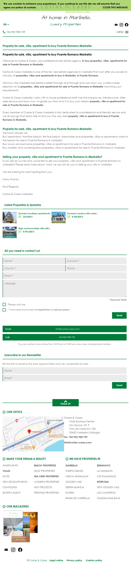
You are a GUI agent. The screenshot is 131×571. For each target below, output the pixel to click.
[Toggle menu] (117, 32)
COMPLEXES (10, 487)
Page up (66, 402)
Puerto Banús (74, 470)
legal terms (44, 309)
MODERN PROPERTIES (46, 481)
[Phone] (96, 268)
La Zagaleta (105, 470)
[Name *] (33, 261)
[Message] (65, 288)
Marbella (72, 465)
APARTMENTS (10, 465)
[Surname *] (96, 261)
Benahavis (103, 465)
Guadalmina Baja (108, 498)
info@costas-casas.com (78, 442)
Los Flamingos (106, 476)
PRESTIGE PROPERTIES (46, 492)
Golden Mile (74, 481)
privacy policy (62, 309)
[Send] (119, 315)
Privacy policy (74, 560)
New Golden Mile (108, 487)
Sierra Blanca (75, 487)
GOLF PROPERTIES (44, 470)
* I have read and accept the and (39, 309)
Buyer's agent (12, 492)
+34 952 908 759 (14, 32)
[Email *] (65, 275)
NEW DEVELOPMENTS (15, 481)
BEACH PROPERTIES (45, 465)
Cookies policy (94, 560)
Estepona (103, 481)
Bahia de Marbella (78, 498)
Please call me (16, 304)
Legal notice (56, 560)
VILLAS (6, 470)
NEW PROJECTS (43, 487)
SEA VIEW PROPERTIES (46, 476)
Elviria (70, 492)
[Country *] (33, 268)
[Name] (65, 370)
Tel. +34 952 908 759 (76, 436)
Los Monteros (106, 492)
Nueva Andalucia (77, 476)
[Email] (65, 378)
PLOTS (6, 476)
